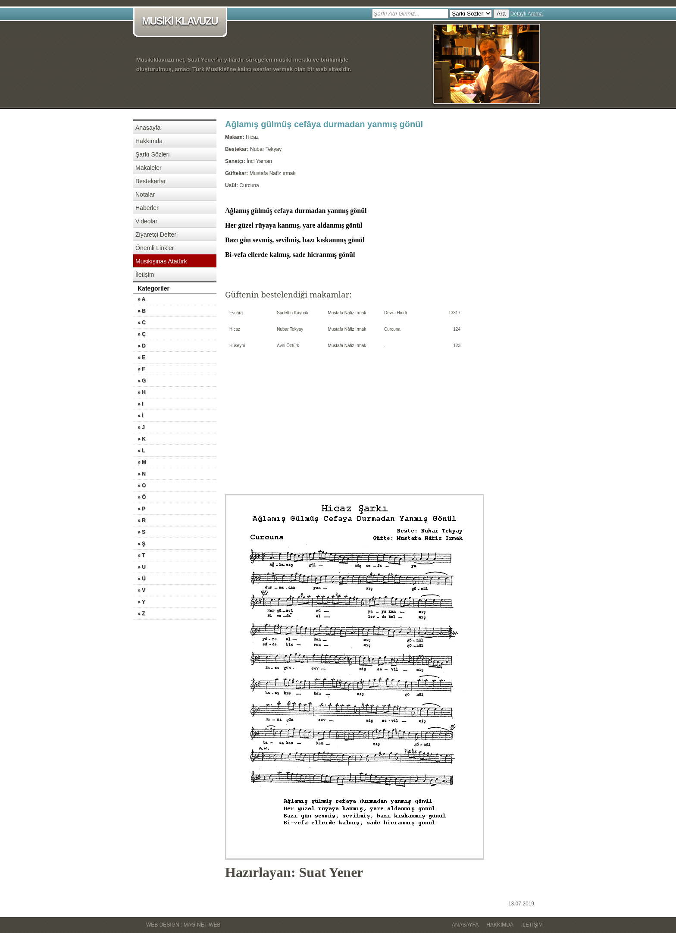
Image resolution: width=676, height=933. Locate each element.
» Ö (142, 497)
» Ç (142, 334)
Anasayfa (147, 127)
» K (142, 439)
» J (141, 427)
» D (142, 346)
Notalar (145, 194)
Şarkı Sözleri (152, 154)
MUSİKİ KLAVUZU (182, 21)
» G (142, 381)
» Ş (141, 544)
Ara (501, 13)
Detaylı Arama (526, 14)
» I (140, 404)
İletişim (144, 274)
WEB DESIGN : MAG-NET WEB (183, 925)
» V (141, 590)
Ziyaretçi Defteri (156, 234)
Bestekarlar (150, 181)
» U (142, 567)
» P (141, 509)
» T (141, 555)
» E (141, 357)
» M (142, 462)
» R (142, 520)
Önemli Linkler (154, 247)
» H (142, 392)
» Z (141, 614)
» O (142, 485)
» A (141, 299)
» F (141, 369)
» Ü (142, 579)
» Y (141, 602)
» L (141, 451)
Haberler (147, 207)
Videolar (146, 221)
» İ (140, 416)
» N (142, 474)
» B (142, 311)
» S (141, 532)
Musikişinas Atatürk (161, 261)
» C (142, 322)
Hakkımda (149, 141)
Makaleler (148, 167)
